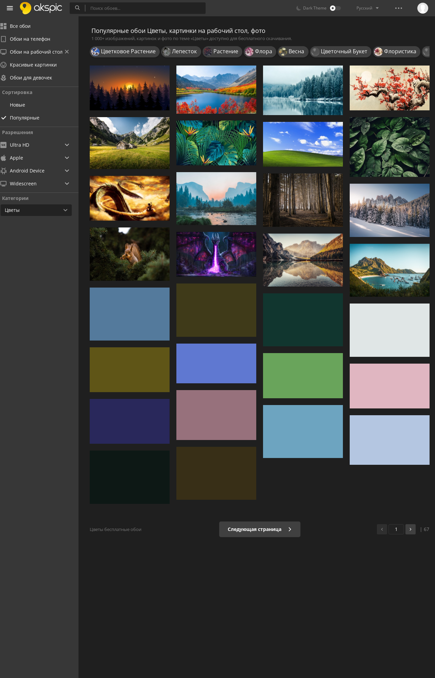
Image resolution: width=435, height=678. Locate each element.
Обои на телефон (32, 39)
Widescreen (25, 183)
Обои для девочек (32, 77)
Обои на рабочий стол (41, 52)
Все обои (22, 26)
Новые (24, 105)
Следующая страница (260, 529)
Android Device (29, 170)
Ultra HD (21, 145)
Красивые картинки (35, 64)
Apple (18, 157)
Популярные (31, 117)
